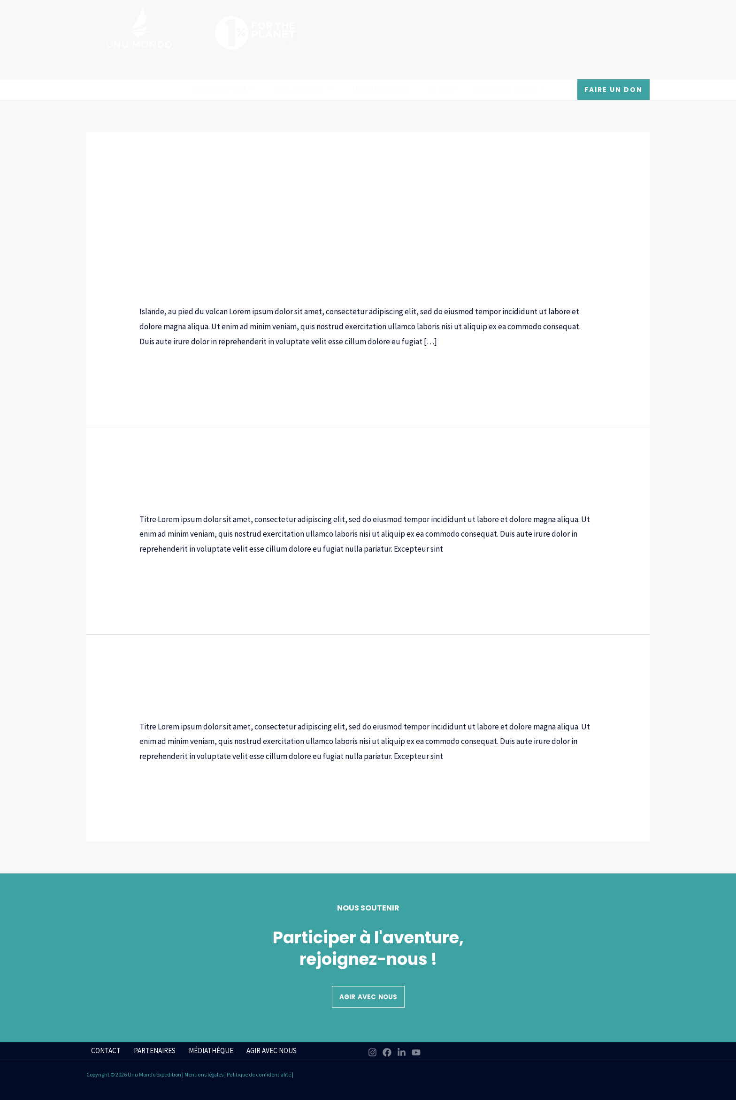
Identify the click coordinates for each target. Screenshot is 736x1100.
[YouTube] (416, 1052)
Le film (440, 88)
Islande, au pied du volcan (235, 260)
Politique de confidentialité (260, 1074)
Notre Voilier (380, 88)
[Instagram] (372, 1052)
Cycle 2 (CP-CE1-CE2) (273, 278)
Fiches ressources (547, 278)
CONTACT (102, 1050)
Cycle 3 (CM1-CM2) (343, 278)
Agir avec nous (368, 996)
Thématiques (281, 289)
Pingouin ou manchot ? (223, 479)
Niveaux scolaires (168, 289)
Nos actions (306, 89)
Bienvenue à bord (203, 686)
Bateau (151, 278)
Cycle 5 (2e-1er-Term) (477, 278)
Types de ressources (341, 289)
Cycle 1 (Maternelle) (202, 278)
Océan (212, 289)
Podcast (240, 289)
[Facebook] (387, 1052)
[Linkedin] (401, 1052)
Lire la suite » (161, 369)
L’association (227, 89)
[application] (254, 89)
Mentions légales (204, 1074)
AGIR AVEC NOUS (506, 89)
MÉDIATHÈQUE (204, 1050)
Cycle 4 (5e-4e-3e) (407, 278)
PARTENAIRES (149, 1050)
